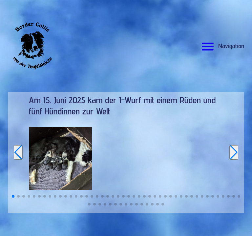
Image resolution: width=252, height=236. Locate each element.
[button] (13, 196)
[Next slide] (233, 152)
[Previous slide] (18, 152)
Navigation (222, 46)
